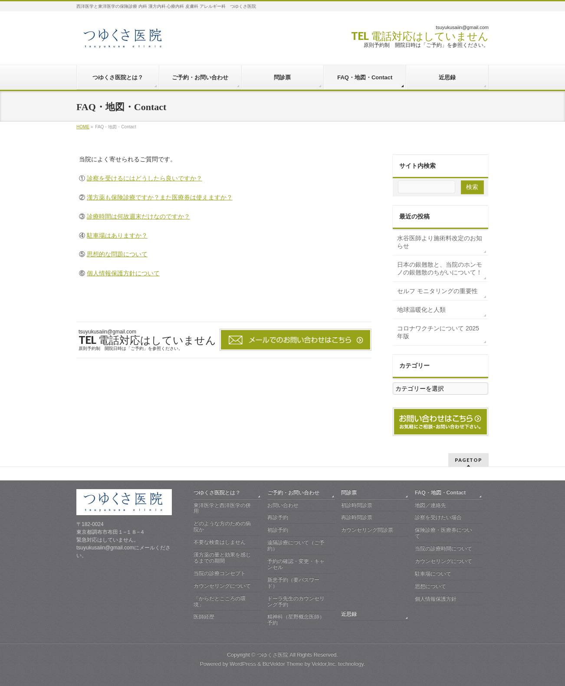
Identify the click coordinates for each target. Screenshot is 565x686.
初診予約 (277, 530)
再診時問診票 (356, 517)
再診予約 (277, 517)
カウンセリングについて (222, 586)
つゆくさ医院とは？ (217, 493)
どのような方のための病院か (222, 526)
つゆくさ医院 (272, 655)
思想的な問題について (117, 254)
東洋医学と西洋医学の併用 (222, 508)
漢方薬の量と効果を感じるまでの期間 (222, 558)
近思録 (349, 614)
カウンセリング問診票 (367, 530)
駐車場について (433, 574)
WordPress (243, 664)
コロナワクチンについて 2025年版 (438, 332)
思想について (430, 586)
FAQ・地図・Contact (440, 493)
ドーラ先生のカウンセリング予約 (296, 601)
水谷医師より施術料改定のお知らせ (439, 242)
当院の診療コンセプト (220, 573)
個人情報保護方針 (436, 599)
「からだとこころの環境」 (220, 601)
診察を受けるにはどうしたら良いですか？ (144, 178)
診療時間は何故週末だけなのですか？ (138, 216)
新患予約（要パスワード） (293, 583)
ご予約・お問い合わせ (293, 493)
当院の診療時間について (443, 549)
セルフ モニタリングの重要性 (437, 290)
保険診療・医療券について (443, 533)
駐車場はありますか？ (117, 235)
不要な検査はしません (220, 542)
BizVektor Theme (283, 664)
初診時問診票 (356, 505)
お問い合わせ (283, 505)
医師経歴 (204, 617)
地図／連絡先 (430, 505)
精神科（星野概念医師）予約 (296, 620)
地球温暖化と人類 (421, 309)
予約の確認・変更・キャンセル (296, 564)
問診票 (349, 493)
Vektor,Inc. (324, 664)
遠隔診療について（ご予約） (296, 545)
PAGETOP (468, 460)
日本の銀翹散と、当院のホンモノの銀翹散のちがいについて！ (439, 268)
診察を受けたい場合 (438, 517)
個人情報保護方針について (123, 273)
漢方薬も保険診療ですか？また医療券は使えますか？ (160, 197)
